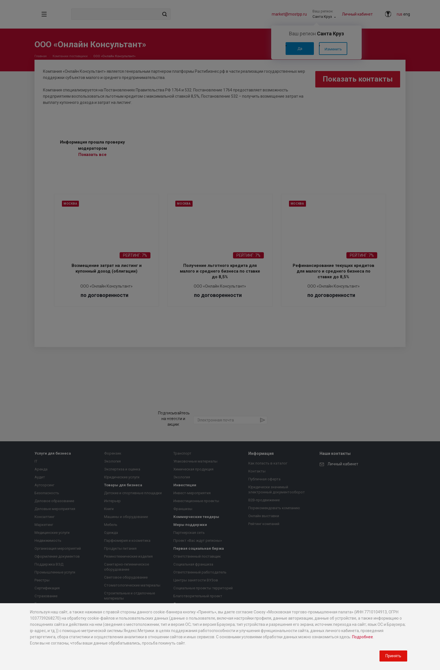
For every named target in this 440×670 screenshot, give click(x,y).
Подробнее (362, 637)
